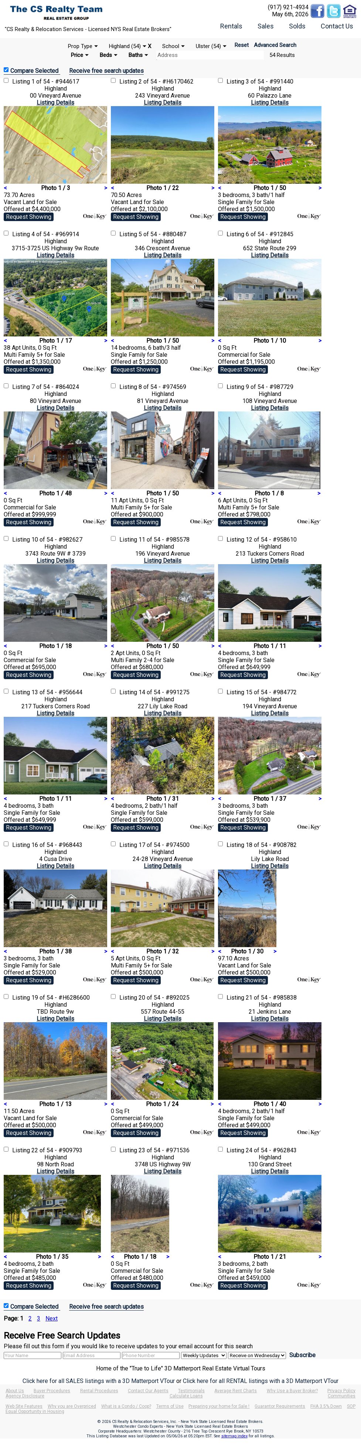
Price (77, 55)
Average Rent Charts (235, 1390)
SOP (351, 1406)
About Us (15, 1390)
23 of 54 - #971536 (164, 1150)
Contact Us (337, 26)
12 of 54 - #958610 (271, 539)
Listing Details (55, 102)
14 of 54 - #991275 (164, 692)
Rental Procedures (99, 1390)
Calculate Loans (186, 1396)
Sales (266, 26)
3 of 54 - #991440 (269, 81)
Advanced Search (275, 45)
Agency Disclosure (25, 1396)
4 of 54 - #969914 (55, 234)
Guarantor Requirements (280, 1406)
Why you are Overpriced (72, 1406)
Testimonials (191, 1390)
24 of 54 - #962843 (271, 1150)
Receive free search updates (106, 70)
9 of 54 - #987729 (269, 386)
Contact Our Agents (148, 1390)
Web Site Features (24, 1406)
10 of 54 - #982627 (56, 539)
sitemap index (234, 1436)
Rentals (231, 26)
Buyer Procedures (52, 1390)
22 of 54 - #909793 (56, 1150)
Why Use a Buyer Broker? (292, 1390)
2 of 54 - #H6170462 (166, 81)
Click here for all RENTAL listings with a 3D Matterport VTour (260, 1380)
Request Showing (28, 216)
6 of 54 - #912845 (269, 234)
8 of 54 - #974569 (162, 386)
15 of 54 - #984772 (271, 692)
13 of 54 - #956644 (56, 692)
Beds (106, 55)
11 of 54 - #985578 (164, 539)
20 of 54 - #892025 (164, 997)
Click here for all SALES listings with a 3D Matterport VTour (99, 1380)
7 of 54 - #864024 (55, 386)
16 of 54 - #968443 (56, 844)
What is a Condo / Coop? (126, 1406)
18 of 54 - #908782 (271, 844)
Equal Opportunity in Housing (35, 1411)
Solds (297, 26)
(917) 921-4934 (288, 7)
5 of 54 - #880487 (162, 234)
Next (51, 1318)
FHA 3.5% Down (326, 1406)
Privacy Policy (341, 1390)
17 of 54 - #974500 (164, 844)
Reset (242, 45)
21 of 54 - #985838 (271, 997)
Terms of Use (170, 1406)
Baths (136, 55)
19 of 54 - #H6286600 (60, 997)
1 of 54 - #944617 (55, 81)
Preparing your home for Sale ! (218, 1406)
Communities (341, 1396)
